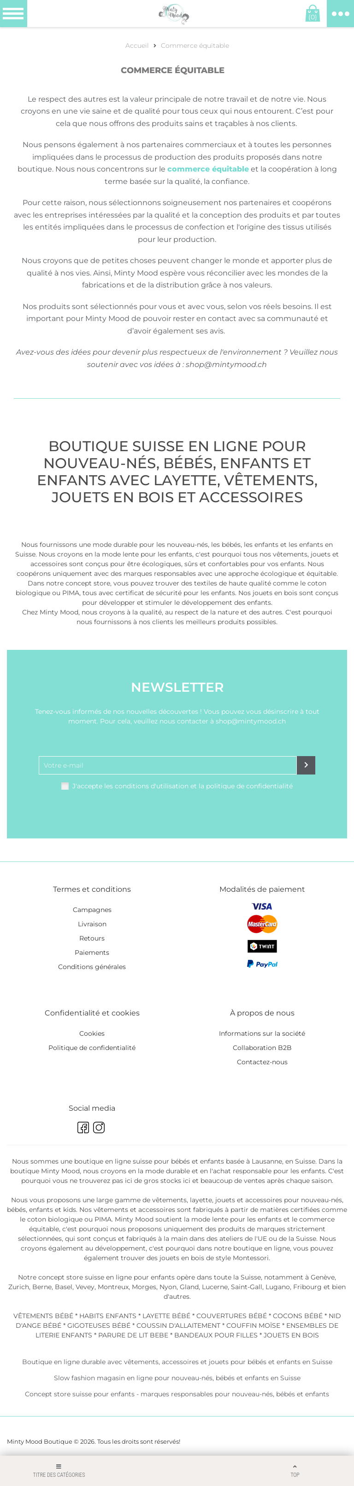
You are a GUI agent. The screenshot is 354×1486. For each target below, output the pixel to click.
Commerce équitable (195, 45)
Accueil (137, 45)
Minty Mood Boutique (39, 1441)
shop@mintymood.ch (226, 364)
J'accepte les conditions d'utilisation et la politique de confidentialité (182, 786)
